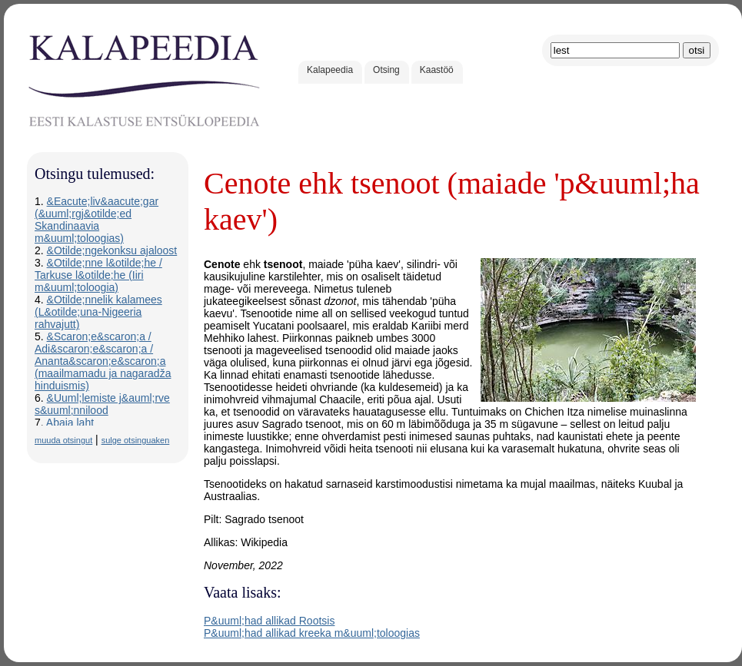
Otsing (386, 70)
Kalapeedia (330, 70)
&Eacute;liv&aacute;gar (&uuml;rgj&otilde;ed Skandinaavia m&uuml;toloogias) (96, 219)
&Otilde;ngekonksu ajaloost (112, 250)
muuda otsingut (63, 440)
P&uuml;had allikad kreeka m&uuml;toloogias (312, 633)
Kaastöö (437, 70)
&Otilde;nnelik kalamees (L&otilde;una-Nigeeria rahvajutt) (98, 311)
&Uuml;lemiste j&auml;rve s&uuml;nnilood (102, 404)
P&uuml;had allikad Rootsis (269, 621)
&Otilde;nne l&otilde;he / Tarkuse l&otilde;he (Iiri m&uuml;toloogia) (98, 275)
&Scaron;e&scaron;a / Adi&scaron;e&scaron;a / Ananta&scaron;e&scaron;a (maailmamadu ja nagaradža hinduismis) (103, 361)
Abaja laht (70, 422)
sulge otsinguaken (135, 440)
